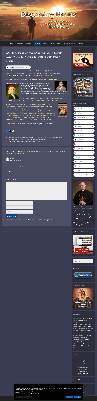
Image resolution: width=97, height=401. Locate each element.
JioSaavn (58, 73)
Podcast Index (21, 75)
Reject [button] (69, 397)
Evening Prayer (83, 369)
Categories (30, 43)
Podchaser (9, 75)
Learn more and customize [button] (24, 397)
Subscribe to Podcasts (71, 43)
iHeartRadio (51, 73)
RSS (48, 75)
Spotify (24, 73)
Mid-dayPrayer (83, 365)
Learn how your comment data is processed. (40, 220)
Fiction (9, 137)
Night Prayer (83, 371)
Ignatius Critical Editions (46, 123)
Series (45, 137)
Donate (81, 43)
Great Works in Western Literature (19, 137)
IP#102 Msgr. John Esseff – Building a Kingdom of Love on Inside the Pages (26, 139)
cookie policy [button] (41, 389)
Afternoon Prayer (83, 367)
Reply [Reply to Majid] (9, 171)
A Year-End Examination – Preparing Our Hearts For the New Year (23, 141)
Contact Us (20, 43)
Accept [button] (77, 397)
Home (13, 43)
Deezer (38, 75)
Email (28, 75)
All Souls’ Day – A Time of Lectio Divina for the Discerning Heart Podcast (82, 320)
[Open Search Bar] (86, 43)
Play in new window (17, 71)
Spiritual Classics (57, 43)
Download (27, 71)
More (52, 75)
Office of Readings (83, 373)
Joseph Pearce (32, 137)
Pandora (44, 73)
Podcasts (46, 43)
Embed (50, 71)
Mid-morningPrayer (83, 363)
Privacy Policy (77, 379)
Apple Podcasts (16, 73)
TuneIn (33, 75)
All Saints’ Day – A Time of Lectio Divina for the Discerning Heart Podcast (82, 346)
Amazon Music (31, 73)
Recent (42, 137)
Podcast (38, 137)
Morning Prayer (83, 361)
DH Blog (37, 43)
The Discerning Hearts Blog (55, 137)
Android (39, 73)
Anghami (43, 75)
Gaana (14, 75)
